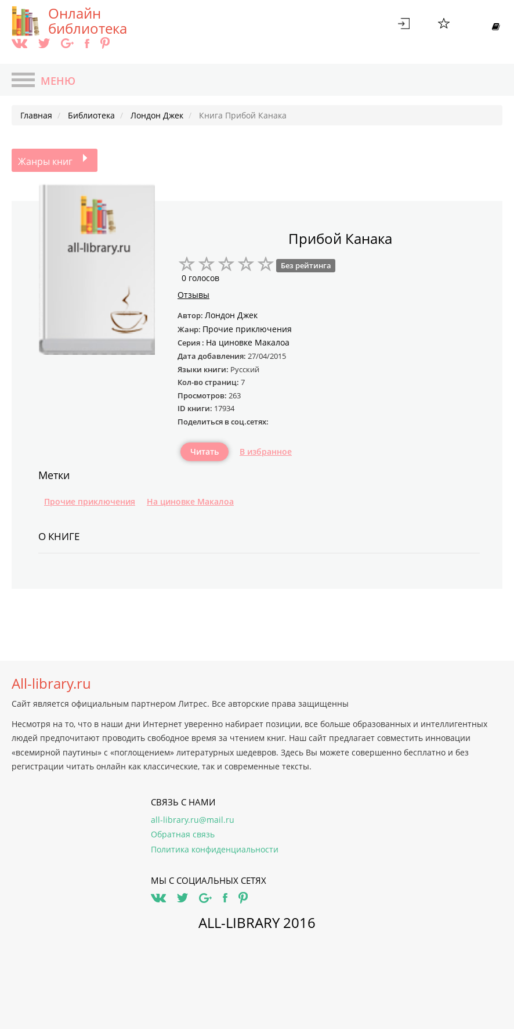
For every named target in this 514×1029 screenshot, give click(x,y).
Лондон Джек (231, 315)
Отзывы (193, 294)
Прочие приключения (89, 501)
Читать (204, 451)
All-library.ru (51, 683)
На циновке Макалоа (190, 501)
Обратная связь (183, 834)
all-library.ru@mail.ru (192, 819)
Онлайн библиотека (87, 21)
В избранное (266, 451)
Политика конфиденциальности (214, 849)
